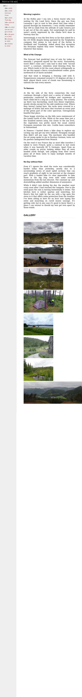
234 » (7, 8)
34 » (6, 44)
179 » (7, 22)
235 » (5, 6)
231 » (7, 11)
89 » (6, 34)
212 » (7, 18)
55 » (6, 39)
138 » (7, 27)
